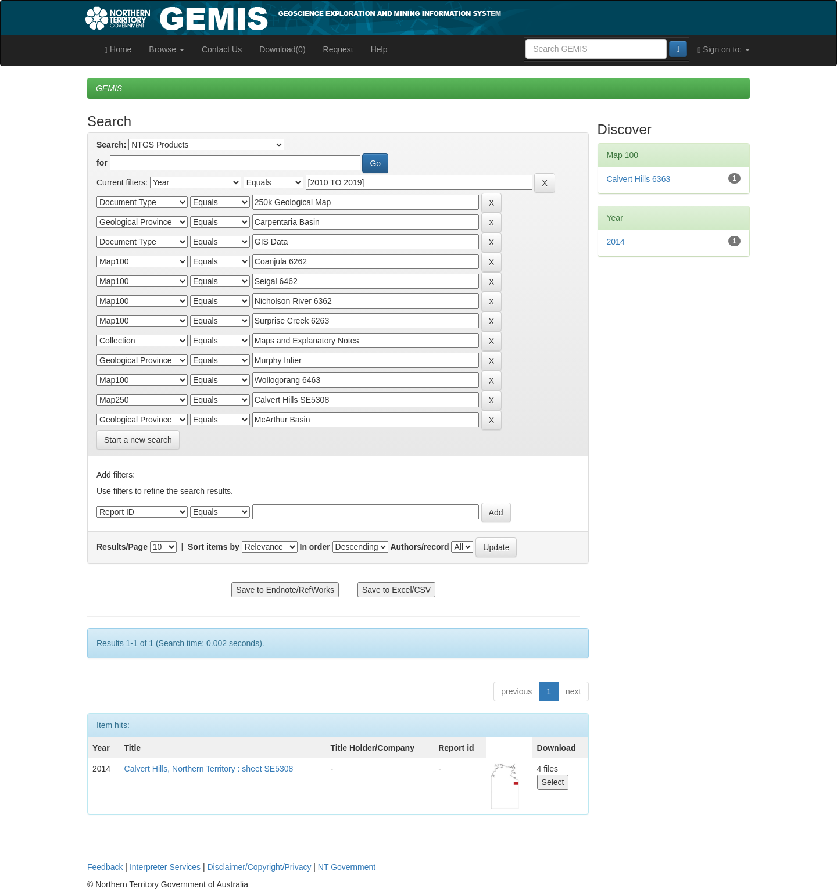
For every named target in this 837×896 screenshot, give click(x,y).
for (102, 162)
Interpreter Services (165, 867)
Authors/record (419, 546)
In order (315, 546)
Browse (166, 49)
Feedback (105, 867)
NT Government (346, 867)
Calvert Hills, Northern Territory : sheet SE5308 (209, 768)
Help (379, 49)
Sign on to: (724, 50)
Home (118, 50)
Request (338, 49)
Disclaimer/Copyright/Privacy (260, 867)
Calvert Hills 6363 (639, 179)
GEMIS (109, 88)
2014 (616, 241)
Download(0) (282, 49)
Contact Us (222, 49)
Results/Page (122, 546)
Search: (111, 144)
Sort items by (213, 546)
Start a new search (138, 440)
